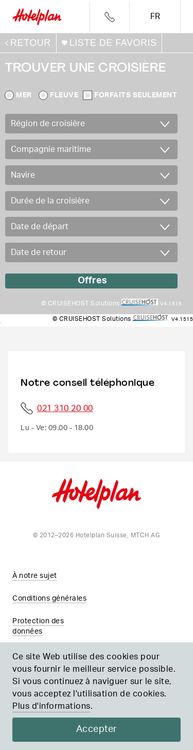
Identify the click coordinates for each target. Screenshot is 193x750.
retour (30, 43)
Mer (24, 95)
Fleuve (64, 95)
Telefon (109, 17)
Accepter (96, 729)
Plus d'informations (51, 706)
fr (155, 16)
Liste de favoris (113, 43)
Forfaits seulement (135, 95)
